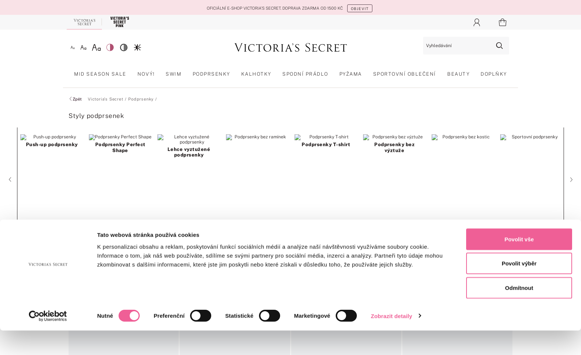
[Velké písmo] (96, 47)
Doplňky (494, 74)
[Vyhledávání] (466, 46)
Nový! (146, 74)
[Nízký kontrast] (110, 47)
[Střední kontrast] (123, 47)
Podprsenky (211, 74)
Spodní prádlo (305, 74)
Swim (173, 74)
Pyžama (350, 74)
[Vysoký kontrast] (137, 47)
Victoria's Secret (105, 99)
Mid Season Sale (100, 74)
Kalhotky (256, 74)
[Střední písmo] (83, 47)
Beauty (458, 74)
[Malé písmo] (72, 47)
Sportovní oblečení (404, 74)
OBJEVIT (360, 8)
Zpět (75, 99)
